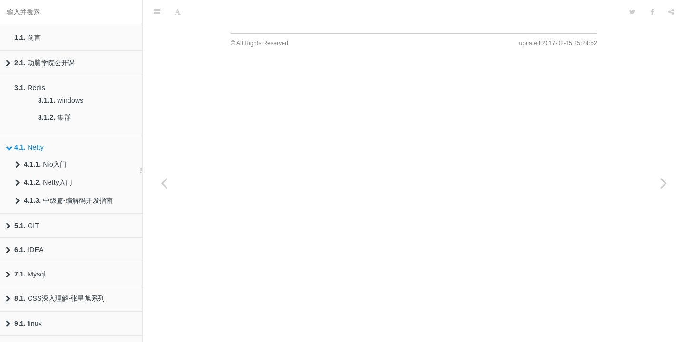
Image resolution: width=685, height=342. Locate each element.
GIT (22, 225)
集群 (54, 117)
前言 (27, 37)
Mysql (26, 274)
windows (60, 100)
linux (24, 323)
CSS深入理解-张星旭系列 (55, 298)
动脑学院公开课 (40, 62)
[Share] (671, 12)
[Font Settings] (177, 12)
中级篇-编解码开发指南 (64, 200)
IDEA (25, 250)
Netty (25, 147)
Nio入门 (41, 164)
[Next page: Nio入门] (663, 183)
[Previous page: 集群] (164, 183)
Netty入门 (43, 182)
